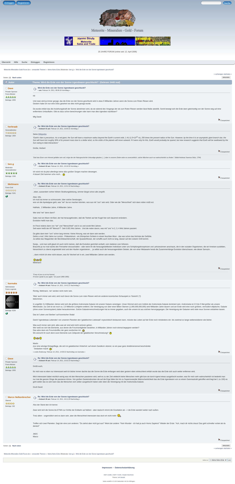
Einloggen (9, 3)
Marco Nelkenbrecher (19, 397)
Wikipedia (42, 134)
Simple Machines (128, 475)
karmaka (12, 283)
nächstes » (228, 74)
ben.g (71, 69)
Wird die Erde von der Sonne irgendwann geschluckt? (62, 88)
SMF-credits (108, 475)
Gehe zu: (205, 460)
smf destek (121, 477)
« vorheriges (218, 74)
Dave (10, 88)
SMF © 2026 (117, 475)
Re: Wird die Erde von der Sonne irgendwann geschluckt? (63, 126)
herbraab (13, 126)
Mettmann (13, 184)
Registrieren (23, 3)
